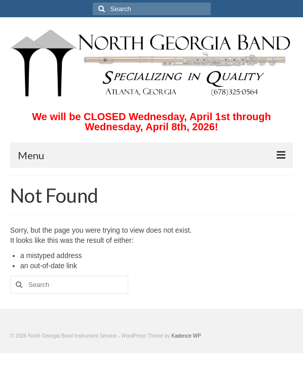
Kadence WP (186, 336)
